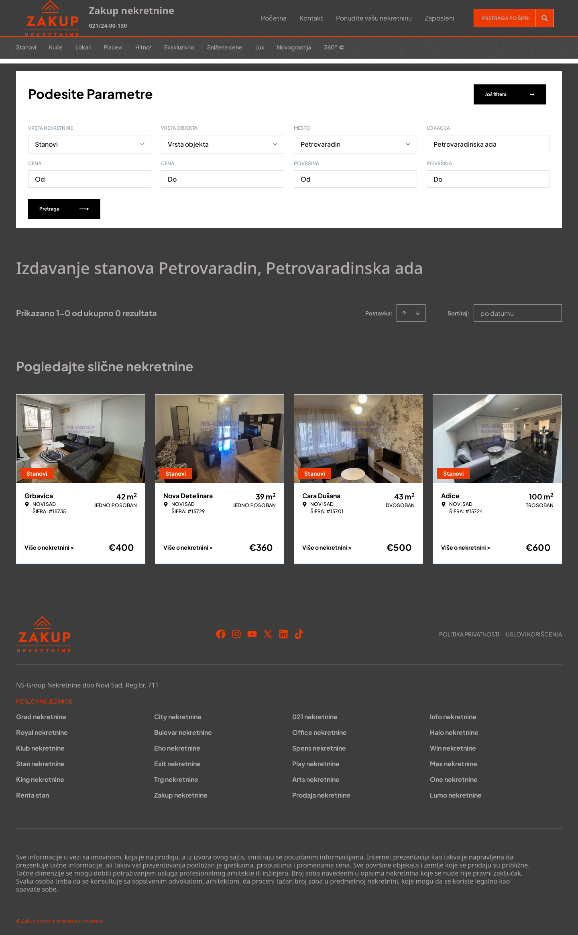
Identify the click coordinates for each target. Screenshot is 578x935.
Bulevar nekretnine (183, 730)
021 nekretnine (315, 715)
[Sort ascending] (404, 311)
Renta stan (32, 793)
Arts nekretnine (316, 777)
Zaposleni (439, 18)
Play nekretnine (316, 762)
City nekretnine (177, 715)
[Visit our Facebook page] (221, 632)
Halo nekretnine (454, 730)
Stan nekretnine (40, 762)
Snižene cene (224, 47)
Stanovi (26, 47)
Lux (259, 47)
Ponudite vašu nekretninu (374, 18)
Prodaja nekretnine (321, 793)
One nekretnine (454, 777)
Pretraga (64, 207)
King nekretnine (40, 777)
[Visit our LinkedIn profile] (283, 632)
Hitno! (143, 47)
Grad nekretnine (41, 715)
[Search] (544, 18)
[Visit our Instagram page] (236, 632)
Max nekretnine (453, 762)
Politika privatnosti (469, 632)
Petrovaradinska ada (465, 142)
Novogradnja (294, 47)
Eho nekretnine (177, 746)
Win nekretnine (453, 746)
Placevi (113, 47)
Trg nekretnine (176, 777)
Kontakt (311, 18)
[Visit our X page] (268, 632)
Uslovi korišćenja (534, 632)
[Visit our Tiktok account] (299, 632)
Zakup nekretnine (181, 793)
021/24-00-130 (108, 25)
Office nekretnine (319, 730)
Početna (274, 18)
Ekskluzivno (179, 47)
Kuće (56, 47)
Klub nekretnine (40, 746)
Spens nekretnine (319, 746)
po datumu (497, 311)
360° (334, 47)
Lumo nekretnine (456, 793)
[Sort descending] (418, 311)
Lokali (83, 47)
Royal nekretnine (42, 730)
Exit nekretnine (177, 762)
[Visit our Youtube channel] (252, 632)
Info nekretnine (453, 715)
